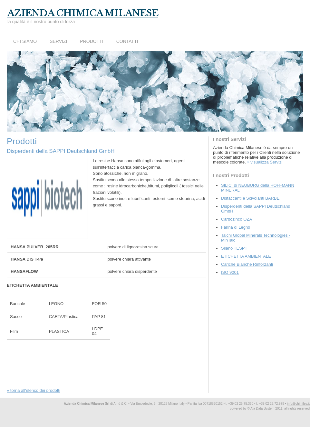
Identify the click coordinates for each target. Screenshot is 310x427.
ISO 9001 (230, 272)
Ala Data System (262, 408)
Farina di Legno (235, 227)
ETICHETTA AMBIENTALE (246, 256)
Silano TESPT (234, 248)
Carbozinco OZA (236, 219)
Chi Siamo (25, 41)
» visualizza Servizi (265, 162)
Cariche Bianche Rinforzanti (247, 264)
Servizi (58, 41)
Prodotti (91, 41)
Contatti (127, 41)
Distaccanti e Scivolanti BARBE (250, 198)
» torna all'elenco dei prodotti (33, 390)
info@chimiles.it (298, 403)
